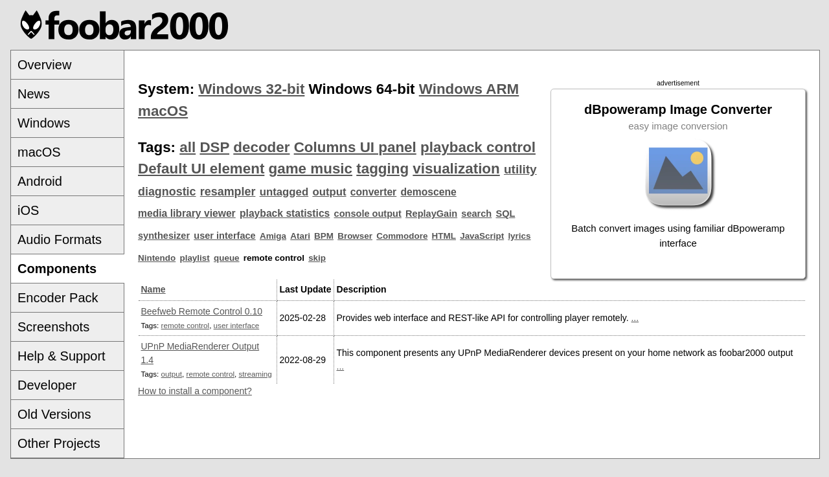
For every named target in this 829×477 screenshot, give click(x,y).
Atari (300, 236)
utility (520, 169)
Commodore (401, 236)
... (635, 318)
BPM (324, 236)
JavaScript (482, 236)
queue (227, 258)
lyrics (519, 236)
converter (373, 191)
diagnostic (167, 191)
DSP (214, 147)
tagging (382, 169)
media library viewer (187, 213)
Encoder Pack (57, 298)
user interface (224, 235)
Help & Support (61, 356)
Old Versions (54, 414)
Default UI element (201, 169)
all (187, 147)
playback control (478, 147)
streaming (255, 374)
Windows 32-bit (251, 89)
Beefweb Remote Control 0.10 (202, 311)
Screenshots (53, 327)
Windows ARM (469, 89)
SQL (506, 213)
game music (310, 169)
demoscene (428, 191)
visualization (456, 169)
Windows (43, 123)
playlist (194, 258)
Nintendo (157, 258)
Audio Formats (59, 239)
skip (317, 258)
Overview (44, 65)
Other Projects (58, 443)
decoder (261, 147)
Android (39, 181)
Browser (354, 236)
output (329, 192)
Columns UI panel (355, 147)
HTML (444, 236)
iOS (28, 210)
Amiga (273, 236)
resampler (228, 191)
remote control (185, 325)
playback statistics (285, 213)
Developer (46, 385)
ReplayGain (431, 213)
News (33, 94)
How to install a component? (195, 391)
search (476, 213)
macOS (39, 152)
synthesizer (164, 235)
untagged (284, 192)
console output (368, 213)
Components (57, 268)
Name (153, 289)
